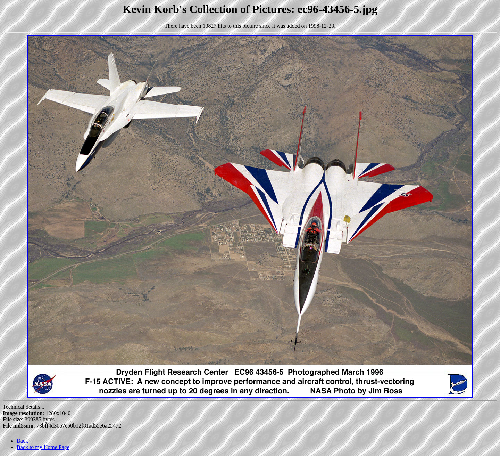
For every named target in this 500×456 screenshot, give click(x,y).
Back (22, 441)
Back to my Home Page (43, 447)
